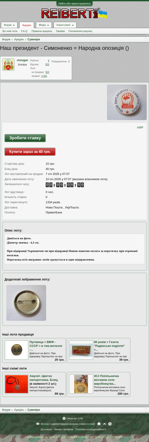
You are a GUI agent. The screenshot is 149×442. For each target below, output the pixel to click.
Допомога (46, 429)
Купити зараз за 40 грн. (30, 152)
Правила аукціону (42, 31)
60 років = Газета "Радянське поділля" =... (109, 345)
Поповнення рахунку (80, 31)
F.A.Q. (24, 31)
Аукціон (26, 25)
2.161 (44, 76)
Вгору (104, 423)
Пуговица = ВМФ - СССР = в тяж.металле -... (46, 345)
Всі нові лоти (9, 31)
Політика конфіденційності (90, 429)
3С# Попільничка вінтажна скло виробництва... (106, 379)
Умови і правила (63, 429)
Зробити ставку (25, 138)
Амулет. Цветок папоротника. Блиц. (44, 378)
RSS (110, 423)
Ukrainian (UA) (75, 418)
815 (47, 64)
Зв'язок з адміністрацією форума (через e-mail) (67, 424)
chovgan (22, 60)
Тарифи (60, 31)
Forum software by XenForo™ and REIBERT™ (74, 437)
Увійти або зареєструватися (74, 3)
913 (47, 72)
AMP (140, 127)
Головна (99, 423)
